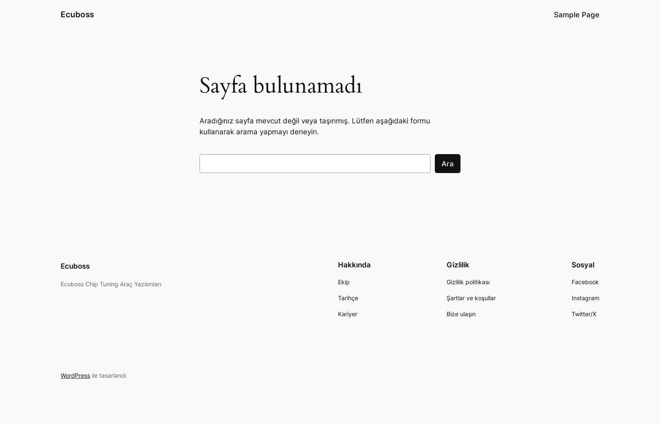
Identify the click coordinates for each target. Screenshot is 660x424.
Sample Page (576, 15)
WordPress (75, 375)
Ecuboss (77, 14)
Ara (448, 164)
